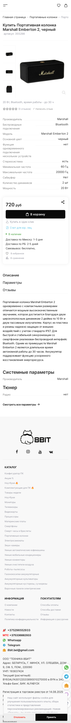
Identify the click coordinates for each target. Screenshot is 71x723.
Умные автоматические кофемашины (25, 550)
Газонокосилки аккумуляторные (22, 574)
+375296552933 (16, 630)
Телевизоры (11, 507)
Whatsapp (12, 640)
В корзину (35, 214)
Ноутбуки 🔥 (11, 483)
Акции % (9, 478)
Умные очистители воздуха (19, 564)
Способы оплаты (49, 605)
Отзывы (44, 614)
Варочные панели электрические (22, 588)
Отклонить (19, 717)
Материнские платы (15, 521)
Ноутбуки (10, 497)
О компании (11, 605)
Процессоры (11, 516)
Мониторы (10, 502)
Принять (51, 717)
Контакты (10, 614)
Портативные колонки (16, 535)
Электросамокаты (14, 540)
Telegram (11, 645)
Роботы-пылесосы (15, 569)
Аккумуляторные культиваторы (21, 579)
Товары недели (13, 492)
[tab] (35, 275)
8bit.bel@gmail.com (21, 650)
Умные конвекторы (15, 559)
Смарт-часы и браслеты (18, 531)
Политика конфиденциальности (21, 619)
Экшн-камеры (12, 545)
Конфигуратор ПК (14, 473)
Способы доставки (50, 609)
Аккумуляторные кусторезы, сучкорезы (26, 583)
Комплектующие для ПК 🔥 (19, 487)
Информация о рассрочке (54, 619)
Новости (9, 609)
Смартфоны (11, 526)
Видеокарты (11, 511)
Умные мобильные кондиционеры (23, 555)
